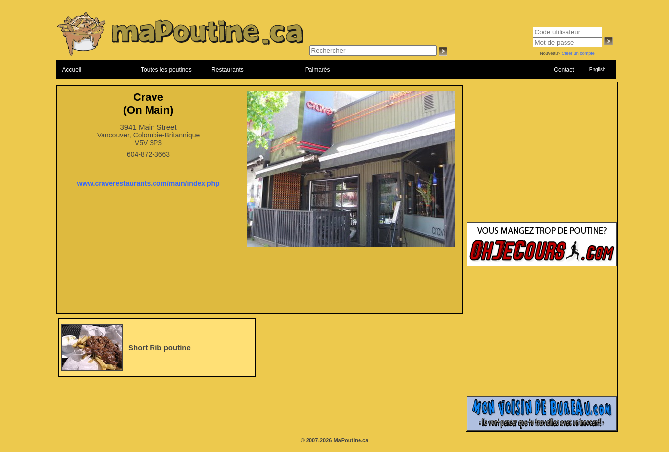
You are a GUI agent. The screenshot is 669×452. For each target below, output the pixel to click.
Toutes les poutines (166, 69)
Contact (564, 69)
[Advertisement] (259, 285)
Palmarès (317, 69)
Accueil (72, 69)
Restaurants (227, 69)
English (597, 69)
